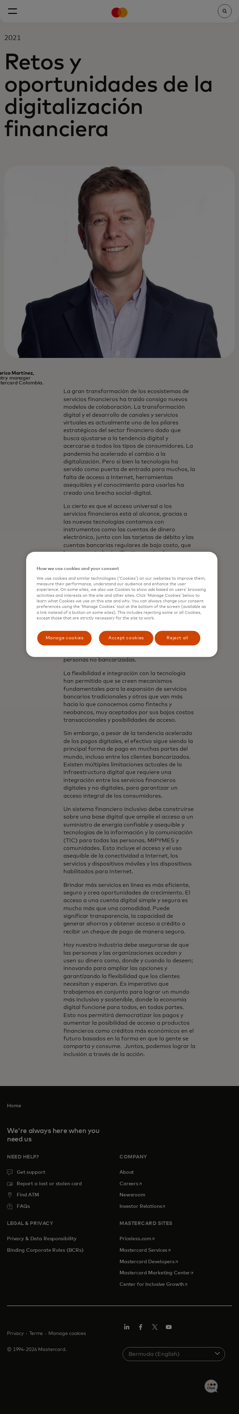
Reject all (177, 637)
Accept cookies (126, 637)
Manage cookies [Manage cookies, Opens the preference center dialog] (65, 637)
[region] (121, 604)
